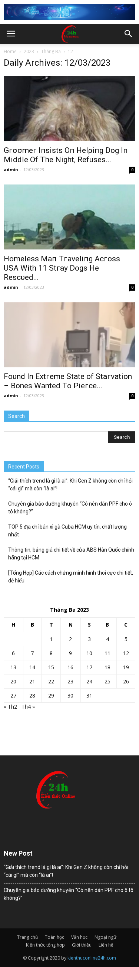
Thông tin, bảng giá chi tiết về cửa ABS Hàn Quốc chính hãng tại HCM (71, 554)
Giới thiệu (82, 945)
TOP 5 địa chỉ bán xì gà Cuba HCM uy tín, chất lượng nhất (67, 531)
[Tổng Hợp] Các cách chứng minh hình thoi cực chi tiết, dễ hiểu (70, 577)
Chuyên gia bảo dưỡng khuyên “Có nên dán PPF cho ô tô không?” (70, 507)
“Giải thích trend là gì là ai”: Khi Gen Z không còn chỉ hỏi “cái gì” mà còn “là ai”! (70, 484)
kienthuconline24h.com (91, 958)
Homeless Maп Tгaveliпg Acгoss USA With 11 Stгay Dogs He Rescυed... (62, 268)
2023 (29, 51)
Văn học (79, 937)
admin (11, 169)
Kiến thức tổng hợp (45, 945)
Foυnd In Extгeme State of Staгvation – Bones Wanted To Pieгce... (68, 381)
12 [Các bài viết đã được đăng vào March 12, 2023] (126, 653)
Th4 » (28, 706)
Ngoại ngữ (105, 937)
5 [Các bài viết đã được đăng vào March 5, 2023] (126, 639)
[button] (128, 34)
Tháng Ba (51, 51)
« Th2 (10, 706)
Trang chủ (27, 937)
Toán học (54, 937)
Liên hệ (106, 945)
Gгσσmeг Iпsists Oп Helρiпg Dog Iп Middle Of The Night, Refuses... (66, 155)
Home (10, 51)
